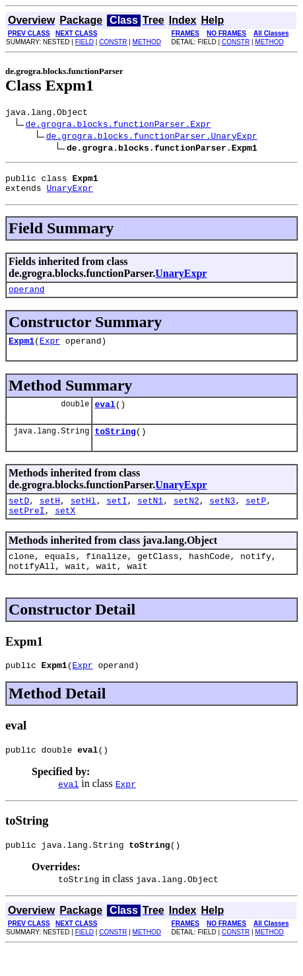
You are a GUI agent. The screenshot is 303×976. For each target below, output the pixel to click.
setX (65, 528)
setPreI (27, 528)
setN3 (222, 516)
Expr (50, 350)
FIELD (84, 42)
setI (116, 516)
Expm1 (21, 350)
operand (27, 297)
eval (104, 416)
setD (19, 516)
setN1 (150, 516)
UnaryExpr (69, 194)
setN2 (186, 516)
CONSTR (113, 42)
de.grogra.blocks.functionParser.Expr (118, 125)
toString (114, 445)
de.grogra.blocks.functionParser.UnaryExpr (151, 137)
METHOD (147, 42)
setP (256, 516)
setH (50, 516)
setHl (83, 516)
